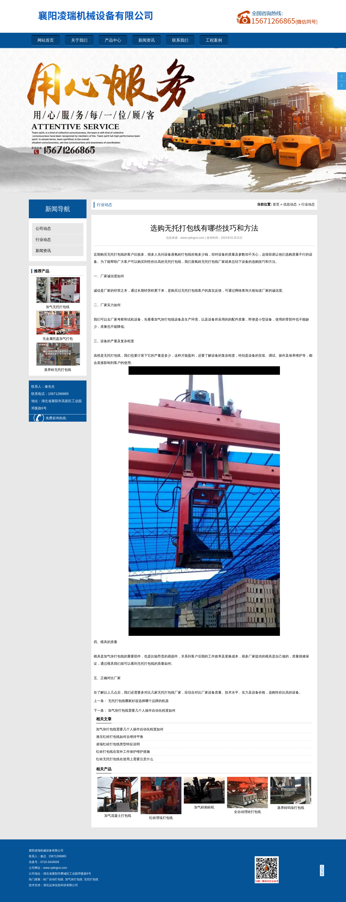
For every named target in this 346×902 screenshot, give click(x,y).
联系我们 (180, 40)
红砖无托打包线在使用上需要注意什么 (124, 759)
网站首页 (45, 40)
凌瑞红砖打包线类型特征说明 (118, 744)
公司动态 (43, 228)
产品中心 (113, 40)
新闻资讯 (146, 40)
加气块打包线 (73, 879)
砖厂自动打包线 (53, 879)
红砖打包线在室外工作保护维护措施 (123, 752)
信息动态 (290, 204)
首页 (276, 204)
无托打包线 (115, 254)
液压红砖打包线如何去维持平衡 (119, 737)
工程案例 (214, 40)
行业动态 (43, 240)
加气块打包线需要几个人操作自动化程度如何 (141, 710)
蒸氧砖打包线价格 (184, 254)
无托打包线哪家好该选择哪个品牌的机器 (138, 701)
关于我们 (79, 40)
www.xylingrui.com (192, 237)
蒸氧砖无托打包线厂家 (208, 262)
